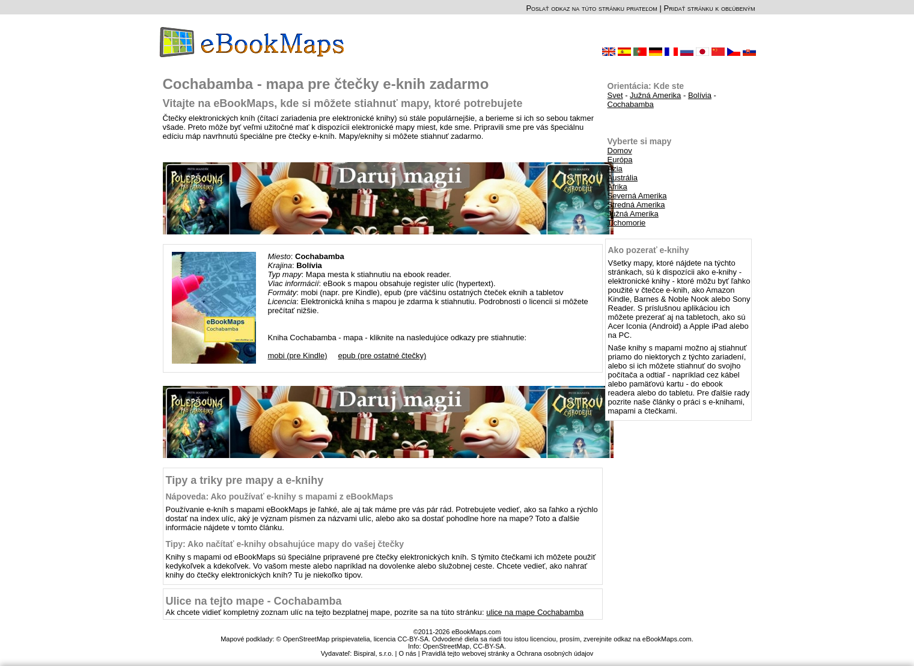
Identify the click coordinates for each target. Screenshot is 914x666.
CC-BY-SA (488, 646)
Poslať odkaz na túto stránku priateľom (591, 8)
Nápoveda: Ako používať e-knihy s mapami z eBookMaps (280, 496)
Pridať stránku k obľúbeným (709, 8)
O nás (407, 653)
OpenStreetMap (446, 646)
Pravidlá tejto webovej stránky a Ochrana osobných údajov (508, 653)
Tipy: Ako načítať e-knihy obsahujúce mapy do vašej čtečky (285, 544)
